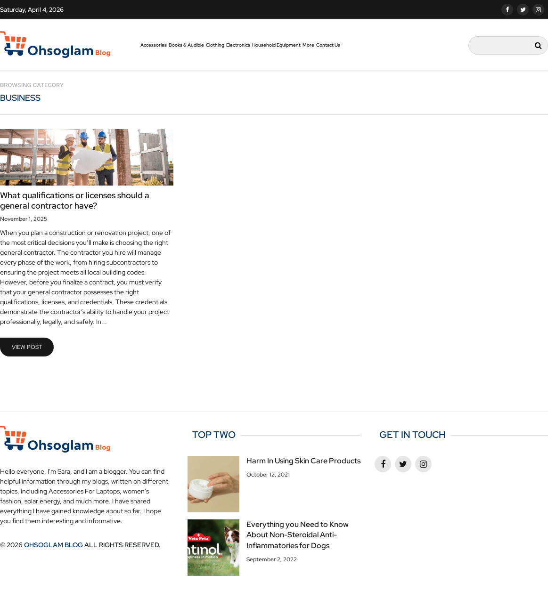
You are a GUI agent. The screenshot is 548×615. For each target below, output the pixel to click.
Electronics (238, 45)
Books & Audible (186, 45)
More (308, 45)
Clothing (215, 45)
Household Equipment (276, 45)
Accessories (153, 45)
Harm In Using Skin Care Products (303, 461)
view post (27, 347)
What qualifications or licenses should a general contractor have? (74, 200)
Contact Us (328, 45)
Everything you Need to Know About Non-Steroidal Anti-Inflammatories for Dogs (297, 534)
